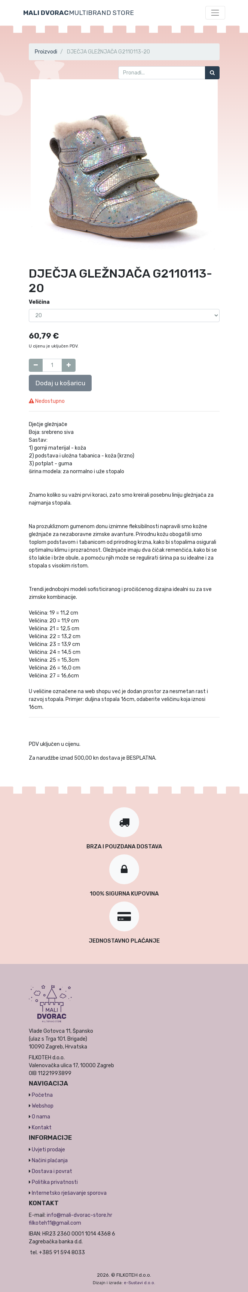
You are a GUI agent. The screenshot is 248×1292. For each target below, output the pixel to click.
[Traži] (212, 72)
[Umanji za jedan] (36, 365)
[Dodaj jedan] (69, 365)
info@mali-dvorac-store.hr (79, 1215)
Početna (42, 1095)
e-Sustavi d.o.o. (139, 1282)
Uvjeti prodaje (48, 1149)
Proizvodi (46, 52)
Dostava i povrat (52, 1171)
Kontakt (42, 1127)
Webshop (42, 1106)
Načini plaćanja (50, 1160)
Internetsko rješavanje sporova (69, 1193)
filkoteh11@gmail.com (55, 1223)
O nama (41, 1117)
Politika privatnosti (55, 1182)
